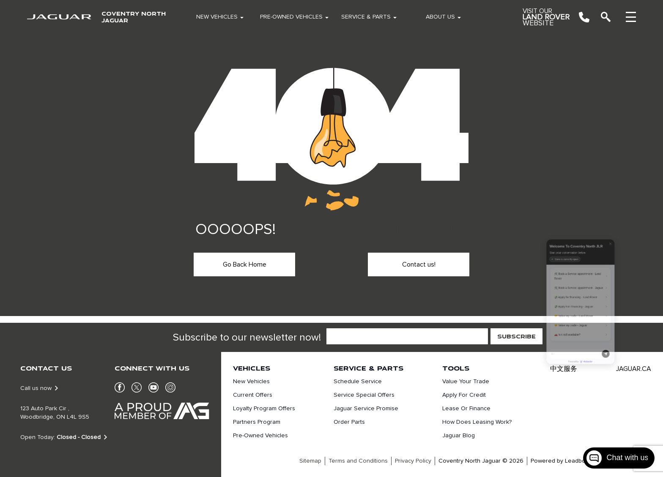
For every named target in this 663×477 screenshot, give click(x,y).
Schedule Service (358, 381)
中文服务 (563, 368)
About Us (440, 17)
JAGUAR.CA (633, 368)
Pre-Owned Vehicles (291, 17)
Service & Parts (366, 17)
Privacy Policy (413, 461)
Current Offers (252, 395)
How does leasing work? (477, 422)
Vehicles (251, 368)
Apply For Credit (464, 395)
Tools (455, 368)
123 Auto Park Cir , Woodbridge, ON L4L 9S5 (54, 413)
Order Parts (349, 422)
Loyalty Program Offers (264, 409)
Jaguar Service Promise (366, 409)
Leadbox (576, 461)
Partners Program (256, 422)
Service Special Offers (364, 395)
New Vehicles (217, 17)
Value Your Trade (465, 381)
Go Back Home (244, 264)
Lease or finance (466, 409)
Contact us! (419, 264)
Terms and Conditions (358, 461)
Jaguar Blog (458, 436)
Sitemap (310, 461)
